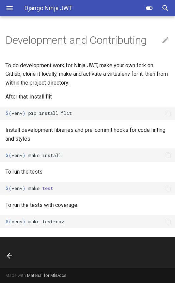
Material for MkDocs (46, 275)
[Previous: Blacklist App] (23, 252)
